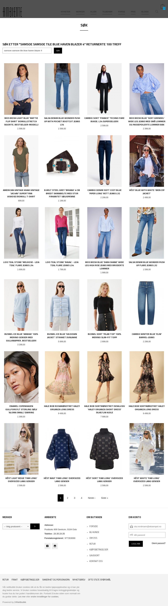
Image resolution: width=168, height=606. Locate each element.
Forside (93, 526)
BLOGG (145, 8)
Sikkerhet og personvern (56, 579)
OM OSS (93, 538)
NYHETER (65, 8)
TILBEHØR (107, 8)
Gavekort (94, 555)
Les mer (22, 596)
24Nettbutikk (20, 602)
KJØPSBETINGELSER (98, 549)
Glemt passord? (159, 543)
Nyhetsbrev (79, 579)
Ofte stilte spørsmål (99, 579)
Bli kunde (94, 532)
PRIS (133, 8)
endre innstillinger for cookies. (45, 596)
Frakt (15, 579)
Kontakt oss (96, 561)
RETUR (92, 543)
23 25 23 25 (59, 533)
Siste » (104, 498)
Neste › (91, 498)
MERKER (80, 8)
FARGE (121, 8)
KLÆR (94, 8)
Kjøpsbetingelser (30, 579)
